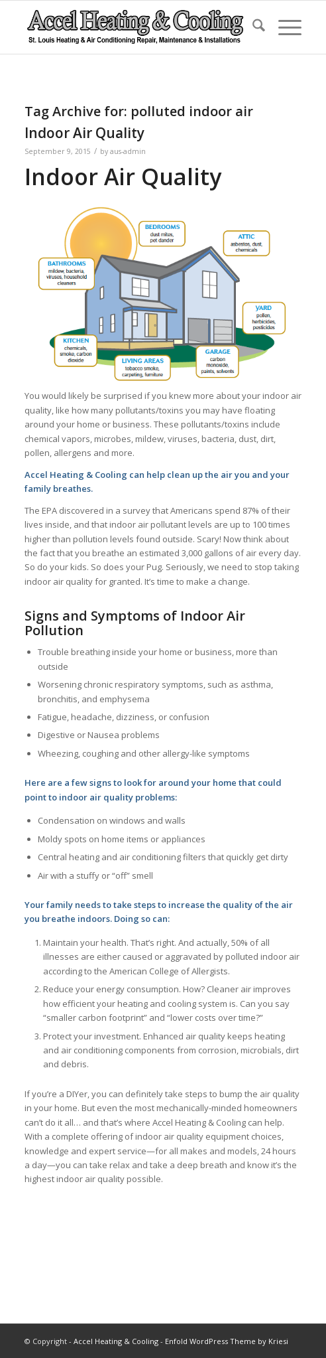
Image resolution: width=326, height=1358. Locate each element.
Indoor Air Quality (84, 132)
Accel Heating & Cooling (116, 1341)
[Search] (252, 27)
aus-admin (128, 151)
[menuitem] (252, 27)
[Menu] (283, 27)
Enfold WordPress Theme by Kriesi (226, 1341)
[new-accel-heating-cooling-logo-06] (135, 27)
